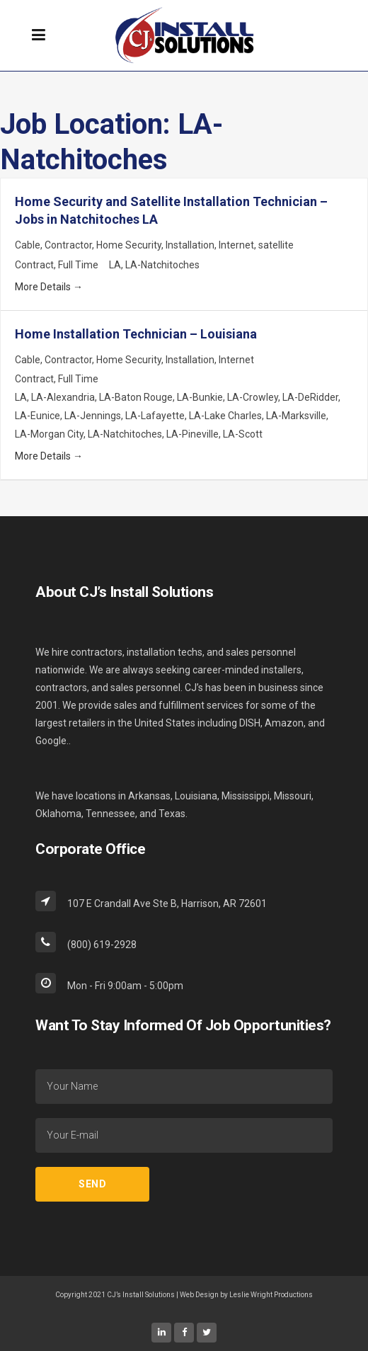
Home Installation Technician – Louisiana (136, 333)
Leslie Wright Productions (271, 1295)
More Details (49, 286)
